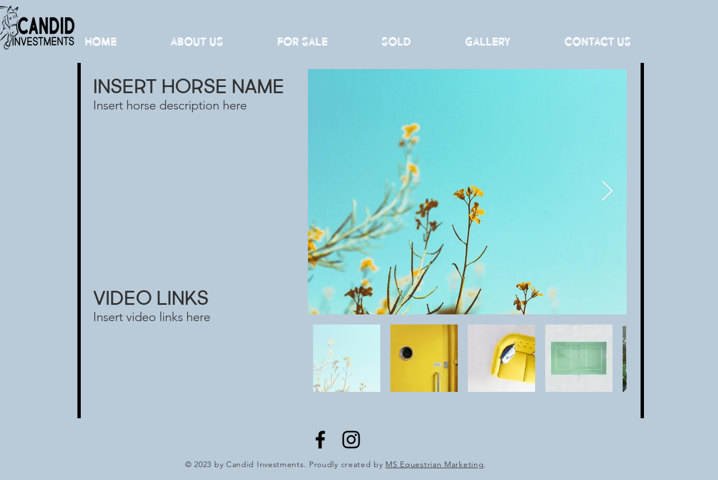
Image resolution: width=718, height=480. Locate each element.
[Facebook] (320, 439)
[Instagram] (351, 439)
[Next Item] (607, 192)
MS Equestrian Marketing (434, 464)
